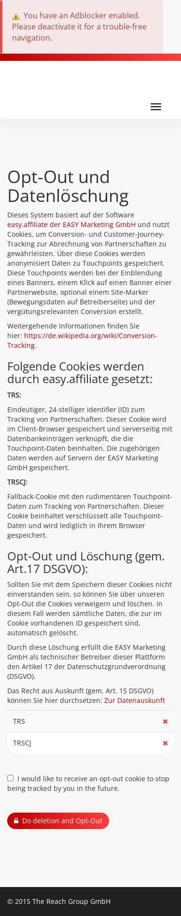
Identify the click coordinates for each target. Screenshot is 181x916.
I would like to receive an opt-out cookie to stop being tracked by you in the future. (88, 783)
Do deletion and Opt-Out (58, 820)
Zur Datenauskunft (134, 700)
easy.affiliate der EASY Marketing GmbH (71, 224)
